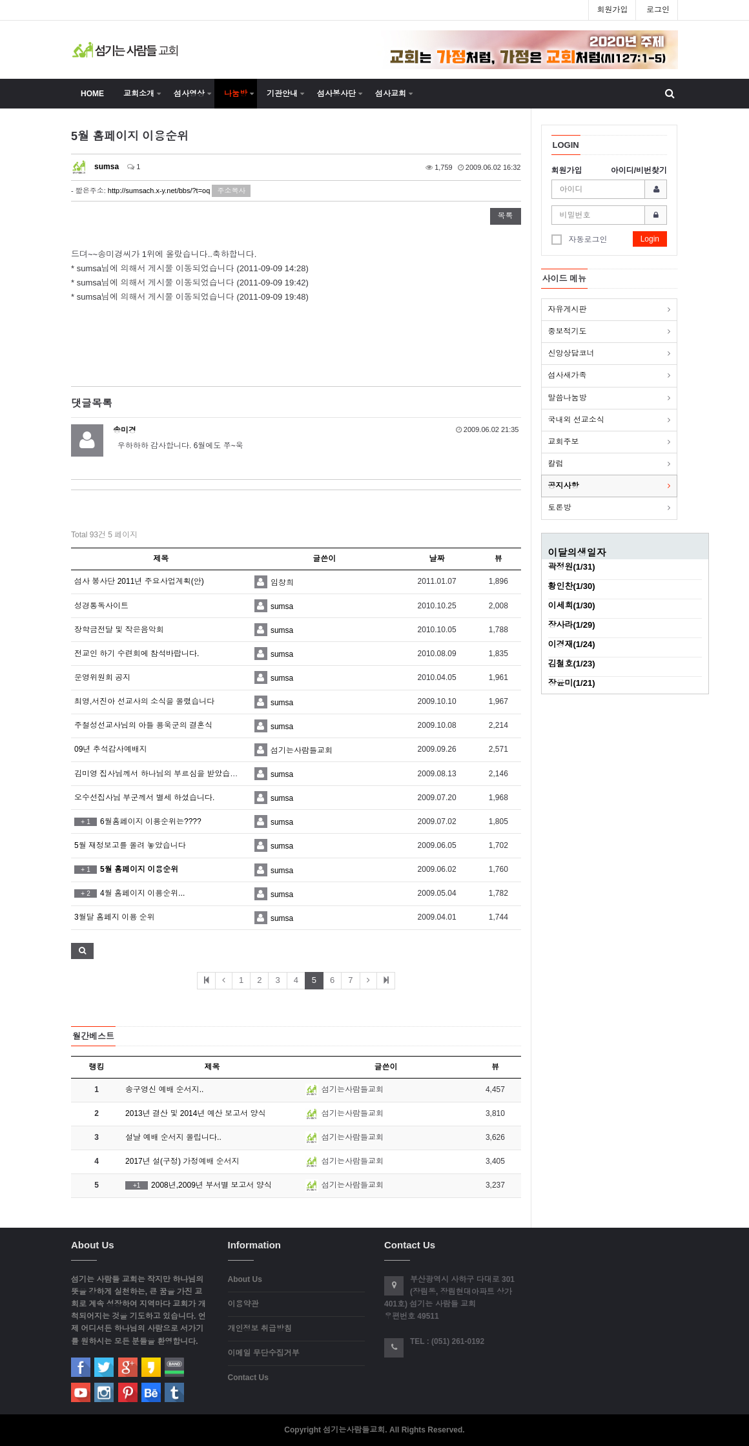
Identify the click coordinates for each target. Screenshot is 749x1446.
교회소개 (138, 93)
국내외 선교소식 (576, 419)
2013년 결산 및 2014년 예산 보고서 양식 (195, 1113)
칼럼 (556, 463)
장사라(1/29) (571, 625)
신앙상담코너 (571, 353)
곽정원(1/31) (571, 567)
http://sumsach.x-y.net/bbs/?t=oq (159, 190)
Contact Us (248, 1377)
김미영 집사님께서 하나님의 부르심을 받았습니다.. (162, 773)
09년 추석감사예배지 (110, 749)
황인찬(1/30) (571, 586)
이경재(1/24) (571, 644)
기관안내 (282, 93)
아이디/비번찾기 (639, 170)
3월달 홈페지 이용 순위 (114, 917)
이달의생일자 (577, 552)
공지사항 (563, 485)
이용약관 (243, 1303)
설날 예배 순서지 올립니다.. (173, 1137)
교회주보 (563, 441)
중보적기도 (567, 331)
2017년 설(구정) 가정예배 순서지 (182, 1161)
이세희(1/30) (571, 605)
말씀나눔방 (567, 397)
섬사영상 (189, 93)
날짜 (437, 558)
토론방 (559, 507)
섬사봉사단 (336, 93)
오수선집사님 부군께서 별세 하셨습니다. (144, 797)
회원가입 (612, 9)
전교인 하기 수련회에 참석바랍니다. (136, 653)
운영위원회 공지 (102, 677)
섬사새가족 (567, 375)
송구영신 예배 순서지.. (164, 1089)
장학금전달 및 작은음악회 (119, 629)
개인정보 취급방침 (260, 1328)
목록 (505, 215)
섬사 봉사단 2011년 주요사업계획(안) (139, 581)
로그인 (658, 9)
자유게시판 (567, 309)
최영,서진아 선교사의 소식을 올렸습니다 (144, 701)
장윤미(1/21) (571, 683)
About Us (245, 1279)
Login (650, 238)
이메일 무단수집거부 (264, 1353)
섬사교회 (390, 93)
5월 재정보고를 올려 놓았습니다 (130, 845)
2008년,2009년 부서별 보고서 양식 (198, 1185)
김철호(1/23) (571, 663)
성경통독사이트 (101, 605)
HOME (92, 93)
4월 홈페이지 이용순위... (129, 893)
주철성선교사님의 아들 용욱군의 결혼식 (143, 725)
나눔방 (235, 93)
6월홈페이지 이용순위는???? (137, 821)
